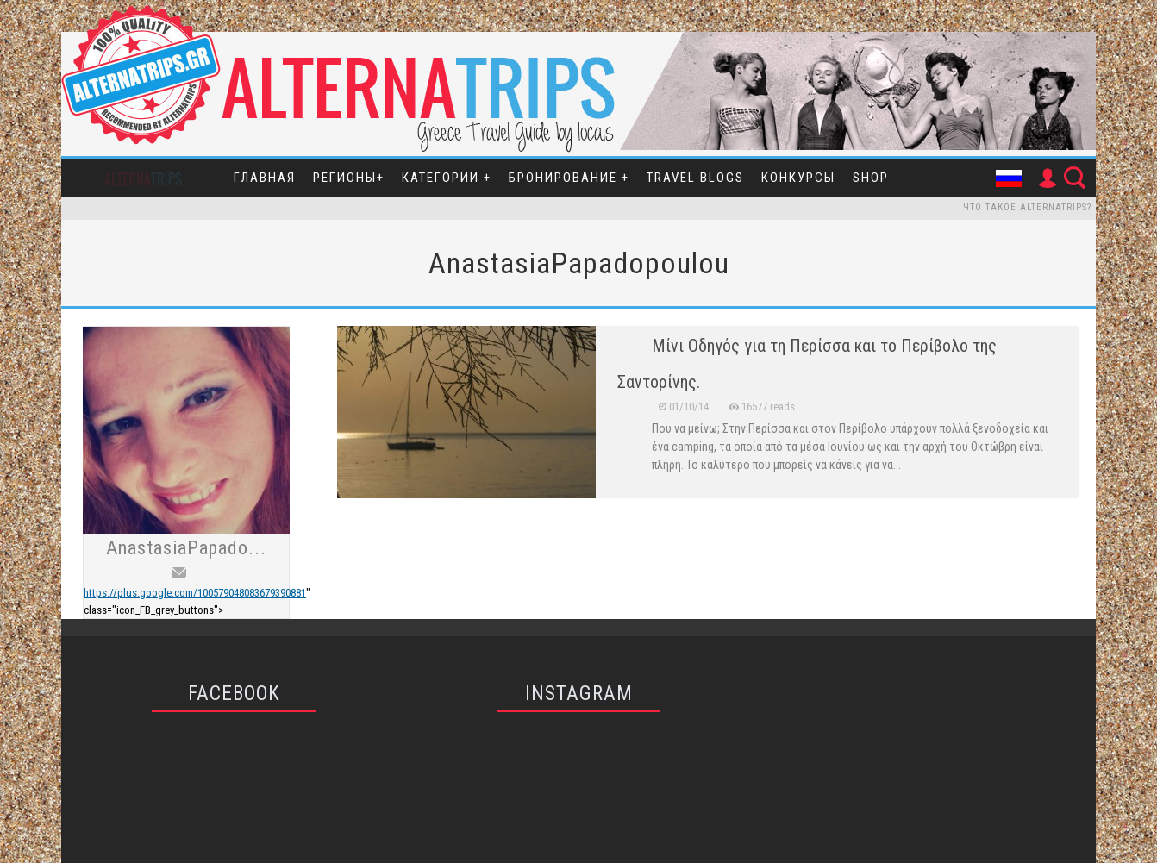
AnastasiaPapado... (186, 548)
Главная (265, 177)
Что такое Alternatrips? (1027, 207)
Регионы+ (349, 177)
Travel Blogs (695, 177)
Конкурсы (798, 177)
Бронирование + (569, 177)
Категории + (446, 177)
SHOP (871, 177)
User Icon (1046, 178)
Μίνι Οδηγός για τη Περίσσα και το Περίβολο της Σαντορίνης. (807, 363)
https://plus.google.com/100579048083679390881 (195, 592)
